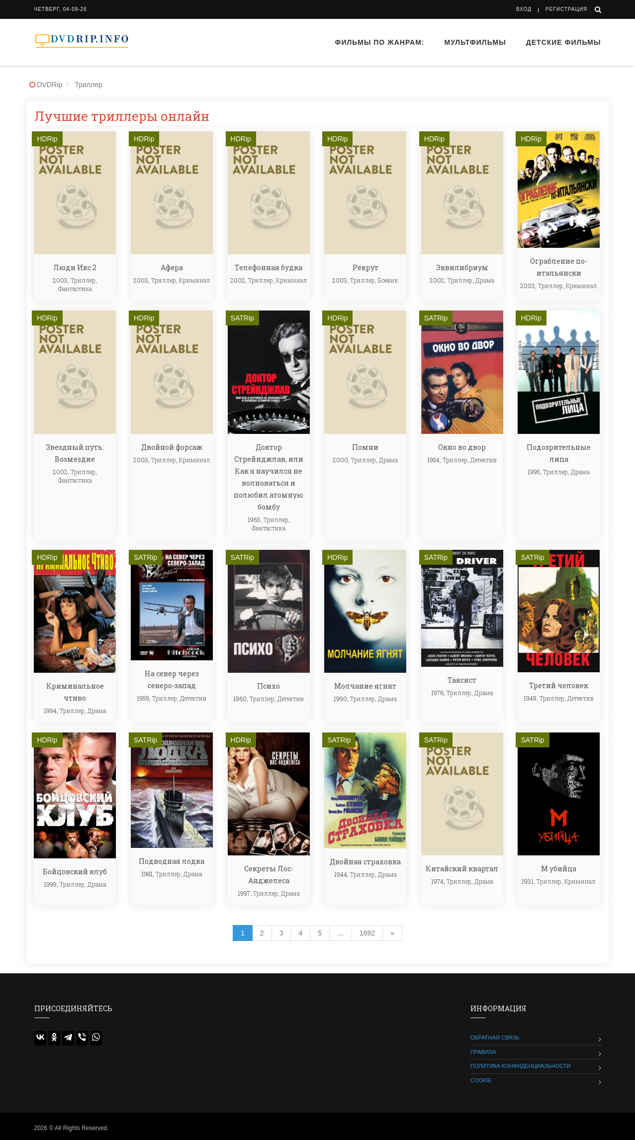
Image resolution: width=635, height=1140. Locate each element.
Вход (524, 9)
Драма (484, 280)
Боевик (388, 280)
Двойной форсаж (171, 447)
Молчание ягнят (365, 686)
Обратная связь (495, 1037)
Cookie (481, 1080)
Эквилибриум (462, 267)
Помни (365, 447)
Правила (483, 1052)
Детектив (483, 460)
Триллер (83, 280)
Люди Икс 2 (74, 267)
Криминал (194, 280)
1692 (367, 933)
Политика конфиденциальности (520, 1066)
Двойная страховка (365, 861)
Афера (172, 267)
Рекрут (365, 267)
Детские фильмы (563, 42)
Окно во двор (462, 447)
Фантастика (75, 289)
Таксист (462, 680)
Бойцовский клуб (75, 871)
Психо (268, 686)
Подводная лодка (171, 861)
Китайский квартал (462, 868)
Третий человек (558, 685)
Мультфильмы (475, 42)
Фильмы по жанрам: (379, 42)
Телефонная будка (268, 267)
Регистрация (566, 9)
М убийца (558, 868)
